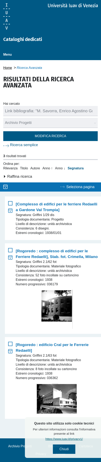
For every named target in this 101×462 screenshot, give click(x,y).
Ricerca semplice (24, 145)
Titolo (24, 168)
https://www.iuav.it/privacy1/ (70, 439)
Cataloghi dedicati (22, 39)
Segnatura (76, 168)
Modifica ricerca (50, 136)
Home (7, 67)
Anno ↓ (60, 168)
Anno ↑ (47, 168)
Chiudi (70, 449)
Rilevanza (10, 168)
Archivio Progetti (20, 446)
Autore (35, 168)
